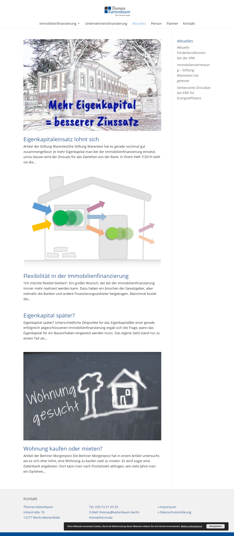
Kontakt (189, 24)
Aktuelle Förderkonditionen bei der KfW (191, 52)
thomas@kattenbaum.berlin (119, 512)
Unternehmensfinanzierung (106, 24)
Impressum (168, 507)
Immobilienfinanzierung (57, 24)
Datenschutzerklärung (175, 512)
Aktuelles (139, 24)
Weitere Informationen (191, 526)
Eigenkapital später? (49, 315)
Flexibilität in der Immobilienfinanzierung (76, 276)
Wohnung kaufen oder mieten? (62, 448)
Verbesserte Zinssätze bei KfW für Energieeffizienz (193, 92)
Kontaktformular (101, 517)
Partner (172, 24)
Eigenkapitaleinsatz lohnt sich (61, 139)
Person (156, 24)
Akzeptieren (215, 526)
